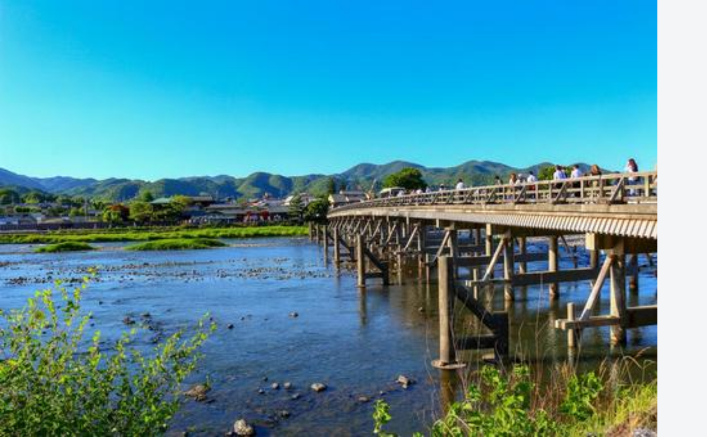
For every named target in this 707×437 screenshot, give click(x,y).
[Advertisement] (353, 131)
